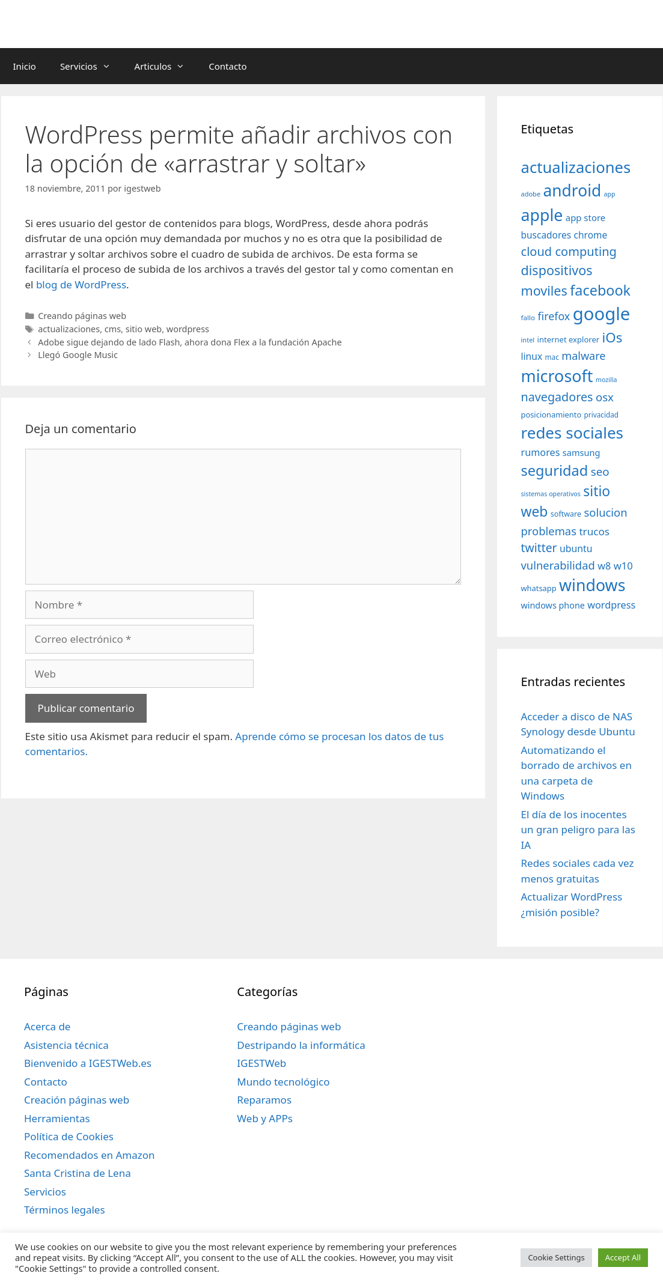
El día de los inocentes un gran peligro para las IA (578, 829)
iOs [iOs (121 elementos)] (612, 337)
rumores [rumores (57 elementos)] (540, 452)
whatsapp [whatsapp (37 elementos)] (539, 588)
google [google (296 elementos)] (602, 314)
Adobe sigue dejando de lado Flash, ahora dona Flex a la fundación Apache (189, 342)
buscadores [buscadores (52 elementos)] (546, 235)
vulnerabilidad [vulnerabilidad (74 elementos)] (558, 565)
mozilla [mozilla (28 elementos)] (606, 379)
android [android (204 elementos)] (572, 190)
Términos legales (64, 1210)
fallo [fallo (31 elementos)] (528, 317)
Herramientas (57, 1118)
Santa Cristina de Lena (77, 1173)
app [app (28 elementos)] (610, 194)
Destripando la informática (301, 1045)
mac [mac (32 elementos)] (552, 357)
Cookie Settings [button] (556, 1257)
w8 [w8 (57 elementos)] (604, 566)
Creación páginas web (76, 1100)
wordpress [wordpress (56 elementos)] (611, 605)
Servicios (91, 66)
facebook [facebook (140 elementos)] (600, 290)
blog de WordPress (81, 284)
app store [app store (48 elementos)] (585, 217)
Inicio (24, 66)
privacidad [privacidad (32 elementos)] (601, 414)
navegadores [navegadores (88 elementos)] (557, 397)
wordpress (188, 329)
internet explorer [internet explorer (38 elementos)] (568, 339)
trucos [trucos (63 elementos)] (594, 531)
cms (113, 329)
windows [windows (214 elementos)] (592, 585)
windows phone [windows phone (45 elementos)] (553, 605)
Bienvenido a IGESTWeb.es (87, 1063)
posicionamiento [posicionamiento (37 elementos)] (551, 414)
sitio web (144, 329)
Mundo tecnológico (283, 1082)
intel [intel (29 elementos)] (528, 339)
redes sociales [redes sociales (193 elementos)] (572, 432)
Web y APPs (265, 1118)
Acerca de (47, 1026)
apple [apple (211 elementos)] (542, 215)
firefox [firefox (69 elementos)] (553, 316)
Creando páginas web (82, 315)
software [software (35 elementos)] (566, 514)
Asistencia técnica (66, 1045)
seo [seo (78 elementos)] (600, 471)
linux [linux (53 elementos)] (532, 356)
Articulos (166, 66)
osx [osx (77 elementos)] (605, 396)
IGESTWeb (261, 1063)
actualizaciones (69, 329)
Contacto (227, 66)
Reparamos (264, 1100)
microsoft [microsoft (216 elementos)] (557, 376)
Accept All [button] (623, 1257)
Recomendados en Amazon (89, 1155)
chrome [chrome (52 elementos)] (591, 235)
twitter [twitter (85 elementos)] (539, 547)
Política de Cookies (69, 1136)
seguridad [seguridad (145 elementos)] (554, 470)
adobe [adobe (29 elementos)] (531, 193)
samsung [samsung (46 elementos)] (581, 452)
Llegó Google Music (78, 354)
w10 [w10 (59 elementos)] (623, 566)
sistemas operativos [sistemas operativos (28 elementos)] (551, 494)
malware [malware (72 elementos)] (583, 355)
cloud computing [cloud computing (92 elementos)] (569, 251)
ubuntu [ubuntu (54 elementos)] (576, 548)
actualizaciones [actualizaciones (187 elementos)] (576, 167)
